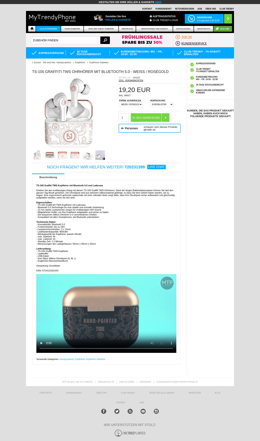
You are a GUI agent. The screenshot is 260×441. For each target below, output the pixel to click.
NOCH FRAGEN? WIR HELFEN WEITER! (106, 167)
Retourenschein (184, 9)
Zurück (37, 62)
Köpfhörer (80, 359)
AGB (199, 9)
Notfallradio (183, 29)
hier (158, 2)
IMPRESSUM (194, 393)
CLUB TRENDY (226, 9)
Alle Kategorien (48, 29)
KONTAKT (120, 402)
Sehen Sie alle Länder (161, 393)
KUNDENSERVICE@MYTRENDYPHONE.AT (177, 382)
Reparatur (127, 29)
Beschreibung (48, 177)
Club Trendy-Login (165, 20)
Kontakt (147, 9)
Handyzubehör (72, 29)
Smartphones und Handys (154, 29)
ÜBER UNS (210, 9)
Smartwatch (203, 29)
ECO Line (224, 29)
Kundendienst (164, 9)
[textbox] (70, 40)
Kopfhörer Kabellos (95, 359)
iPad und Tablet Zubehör (101, 29)
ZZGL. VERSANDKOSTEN (131, 80)
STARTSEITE (45, 393)
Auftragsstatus (164, 16)
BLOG (218, 393)
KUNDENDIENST (74, 393)
